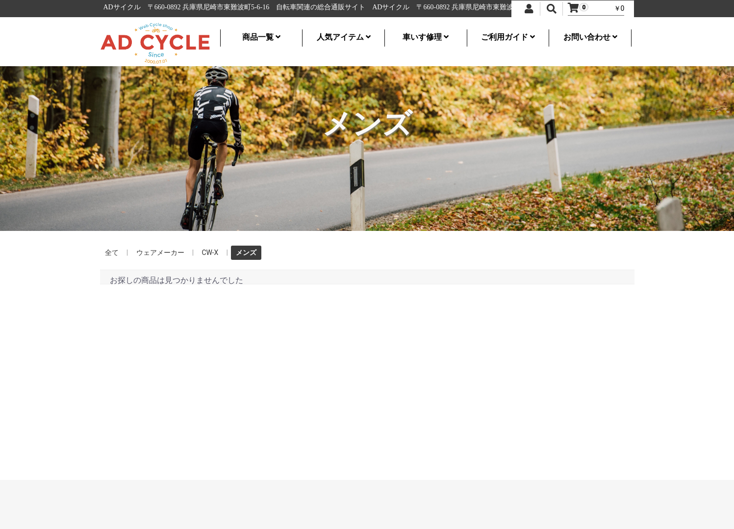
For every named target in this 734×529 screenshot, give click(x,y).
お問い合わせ (590, 37)
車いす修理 (426, 37)
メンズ (246, 252)
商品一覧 (261, 37)
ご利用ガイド (508, 37)
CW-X (210, 252)
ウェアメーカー (160, 252)
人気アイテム (344, 37)
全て (112, 252)
